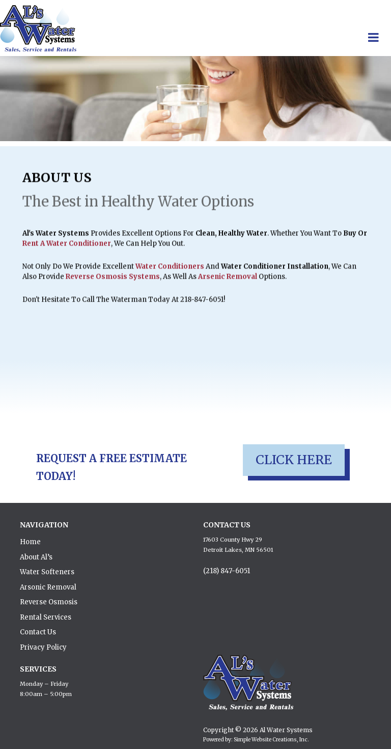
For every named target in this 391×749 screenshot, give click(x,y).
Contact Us (38, 632)
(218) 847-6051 (226, 571)
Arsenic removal (227, 282)
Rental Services (45, 617)
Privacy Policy (43, 647)
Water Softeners (47, 572)
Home (30, 542)
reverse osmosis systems (113, 282)
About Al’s (36, 557)
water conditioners (169, 272)
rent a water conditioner (66, 249)
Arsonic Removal (48, 587)
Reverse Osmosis (48, 602)
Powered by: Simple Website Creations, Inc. (256, 739)
